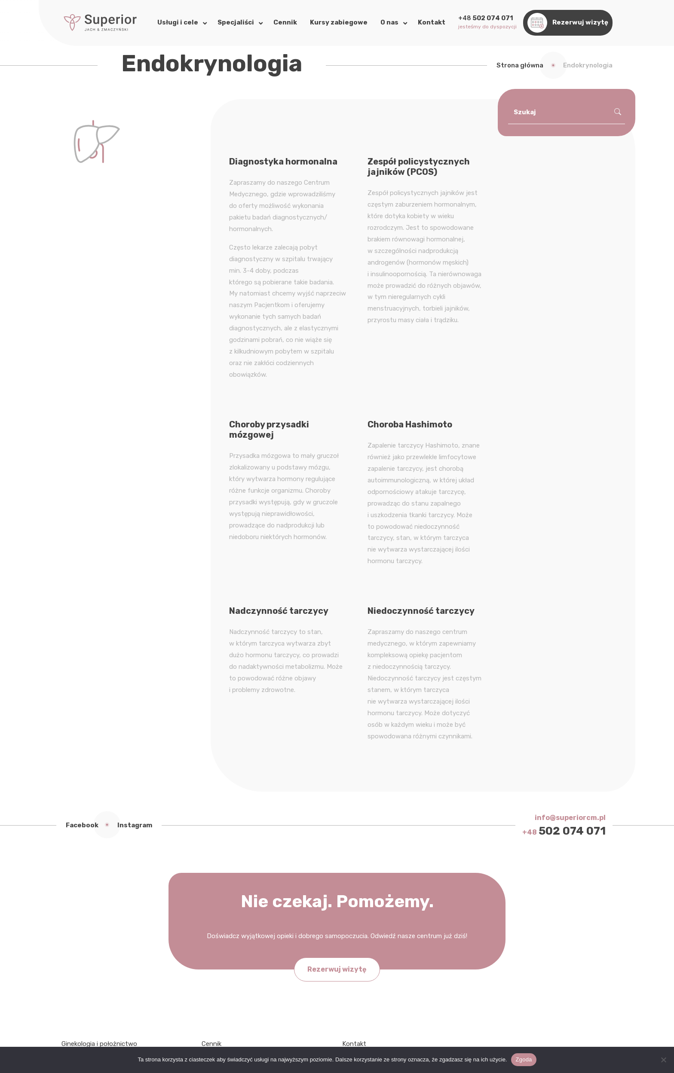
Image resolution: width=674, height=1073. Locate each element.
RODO (210, 928)
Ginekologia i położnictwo (99, 870)
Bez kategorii (361, 881)
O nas (210, 893)
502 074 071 (564, 657)
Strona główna (519, 65)
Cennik (211, 870)
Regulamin (217, 974)
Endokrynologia (84, 881)
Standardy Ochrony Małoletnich (248, 939)
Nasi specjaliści (224, 881)
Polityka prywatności (233, 916)
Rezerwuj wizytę (337, 795)
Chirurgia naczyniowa (92, 916)
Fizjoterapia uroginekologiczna (106, 893)
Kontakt (354, 870)
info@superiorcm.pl (570, 644)
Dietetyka (75, 904)
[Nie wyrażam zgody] (663, 1059)
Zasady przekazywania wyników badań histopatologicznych (259, 956)
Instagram (134, 651)
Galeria (211, 904)
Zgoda (523, 1059)
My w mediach (363, 893)
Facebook (82, 651)
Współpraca (359, 904)
